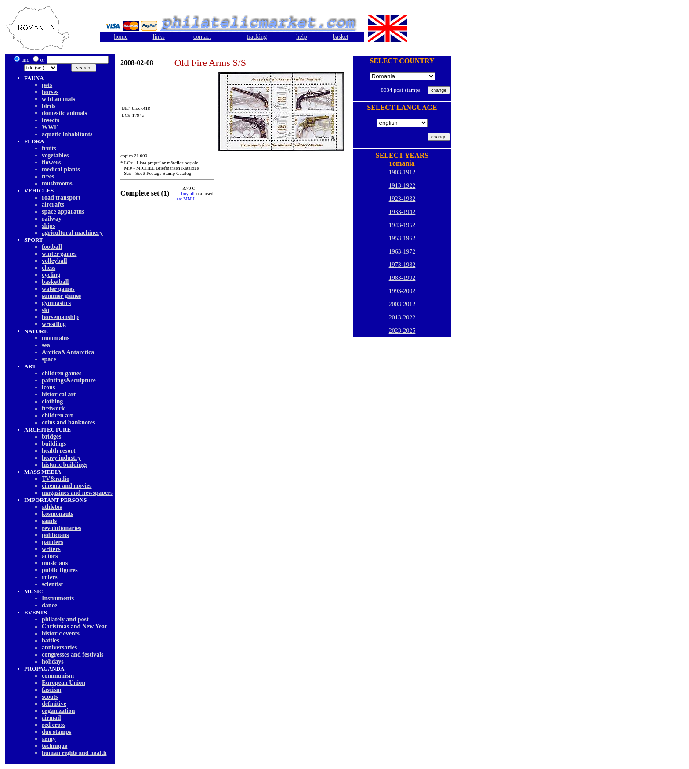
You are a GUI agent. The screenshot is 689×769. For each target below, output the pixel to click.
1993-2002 (402, 291)
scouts (50, 696)
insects (50, 120)
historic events (61, 633)
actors (50, 556)
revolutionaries (61, 528)
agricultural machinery (72, 232)
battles (50, 640)
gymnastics (56, 303)
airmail (51, 718)
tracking (257, 36)
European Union (63, 682)
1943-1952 (402, 225)
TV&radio (55, 478)
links (159, 36)
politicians (55, 535)
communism (58, 675)
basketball (55, 282)
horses (50, 92)
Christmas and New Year (74, 626)
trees (48, 176)
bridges (51, 436)
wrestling (54, 324)
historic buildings (64, 464)
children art (57, 415)
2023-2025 (402, 330)
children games (61, 373)
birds (48, 106)
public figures (60, 570)
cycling (51, 275)
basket (340, 36)
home (120, 36)
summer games (61, 296)
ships (48, 225)
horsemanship (60, 317)
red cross (53, 725)
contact (202, 36)
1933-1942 (402, 212)
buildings (54, 443)
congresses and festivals (73, 654)
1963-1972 (402, 251)
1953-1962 (402, 238)
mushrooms (57, 183)
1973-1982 (402, 264)
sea (46, 345)
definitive (54, 703)
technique (54, 746)
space (49, 359)
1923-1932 (402, 199)
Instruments (58, 598)
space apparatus (63, 211)
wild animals (58, 99)
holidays (53, 661)
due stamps (56, 732)
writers (51, 549)
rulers (50, 577)
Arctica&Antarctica (68, 352)
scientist (52, 584)
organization (58, 710)
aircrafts (53, 204)
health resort (58, 450)
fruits (49, 148)
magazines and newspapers (77, 493)
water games (58, 289)
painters (52, 542)
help (301, 36)
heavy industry (61, 457)
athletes (52, 507)
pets (47, 85)
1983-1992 (402, 278)
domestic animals (64, 113)
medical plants (61, 169)
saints (49, 521)
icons (48, 387)
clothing (52, 401)
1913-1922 (402, 185)
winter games (59, 253)
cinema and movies (67, 485)
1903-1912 (402, 172)
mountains (55, 338)
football (52, 246)
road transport (61, 197)
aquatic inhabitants (67, 134)
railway (52, 218)
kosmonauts (57, 514)
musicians (55, 563)
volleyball (54, 261)
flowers (51, 162)
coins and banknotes (68, 422)
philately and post (65, 619)
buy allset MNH (186, 196)
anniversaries (59, 647)
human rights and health (74, 753)
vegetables (55, 155)
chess (48, 268)
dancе (49, 605)
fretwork (53, 408)
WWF (50, 127)
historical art (59, 394)
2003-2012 (402, 304)
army (49, 739)
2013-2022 (402, 317)
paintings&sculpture (69, 380)
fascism (51, 689)
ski (45, 310)
